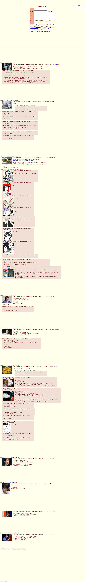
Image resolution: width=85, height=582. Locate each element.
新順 (36, 31)
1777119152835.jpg (10, 457)
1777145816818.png (6, 422)
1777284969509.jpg (6, 218)
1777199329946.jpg (10, 295)
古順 (39, 31)
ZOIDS (41, 29)
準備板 (37, 27)
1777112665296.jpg (10, 509)
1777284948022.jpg (6, 208)
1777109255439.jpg (6, 378)
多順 (42, 31)
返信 (57, 64)
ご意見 (39, 27)
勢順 (44, 31)
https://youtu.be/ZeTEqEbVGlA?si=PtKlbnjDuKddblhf (23, 160)
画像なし (50, 20)
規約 (48, 28)
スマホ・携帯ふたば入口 (34, 28)
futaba (6, 581)
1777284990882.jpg (6, 242)
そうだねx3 (34, 254)
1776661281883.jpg (10, 365)
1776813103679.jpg (10, 156)
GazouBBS (2, 581)
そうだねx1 (47, 64)
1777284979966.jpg (6, 229)
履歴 (50, 31)
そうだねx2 (34, 116)
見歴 (47, 31)
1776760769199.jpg (10, 100)
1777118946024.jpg (10, 482)
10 (19, 549)
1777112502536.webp (11, 532)
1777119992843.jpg (6, 389)
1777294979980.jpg (10, 62)
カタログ (33, 31)
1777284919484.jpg (6, 183)
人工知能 (37, 29)
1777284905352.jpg (6, 171)
